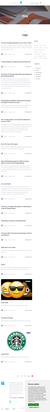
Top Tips (36, 58)
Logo (41, 51)
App (41, 45)
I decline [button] (36, 404)
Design (35, 49)
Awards (44, 45)
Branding (36, 47)
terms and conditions (7, 409)
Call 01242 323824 (34, 3)
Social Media (39, 56)
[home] (15, 3)
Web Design (44, 58)
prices (2, 408)
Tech (44, 56)
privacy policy (14, 409)
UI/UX (40, 58)
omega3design (37, 54)
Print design (43, 54)
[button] (41, 3)
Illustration (36, 51)
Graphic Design (41, 49)
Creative (46, 47)
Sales (35, 56)
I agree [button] (30, 404)
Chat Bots (41, 47)
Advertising (36, 45)
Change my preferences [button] (34, 407)
